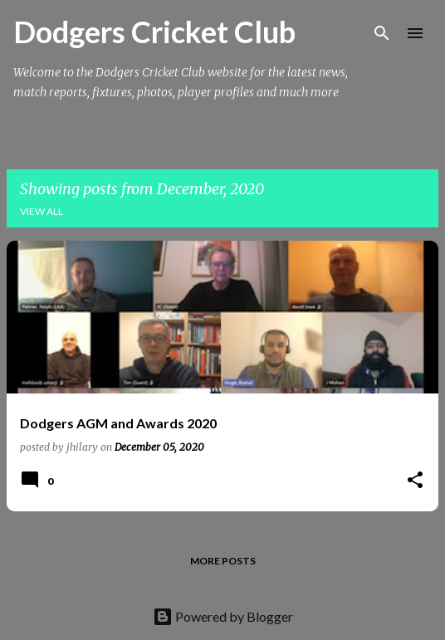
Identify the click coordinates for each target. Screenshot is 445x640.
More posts (223, 561)
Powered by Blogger (223, 616)
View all (41, 211)
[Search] (382, 33)
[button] (415, 481)
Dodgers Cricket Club (154, 31)
